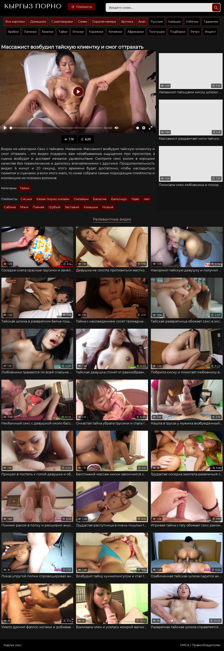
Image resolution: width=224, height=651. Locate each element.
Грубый (54, 207)
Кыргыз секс (13, 645)
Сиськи (26, 199)
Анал (141, 21)
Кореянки (96, 32)
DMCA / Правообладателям (200, 645)
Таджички (211, 21)
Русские (157, 21)
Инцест (210, 32)
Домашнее (38, 21)
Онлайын (81, 199)
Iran (147, 199)
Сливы (82, 21)
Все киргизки (15, 21)
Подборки (177, 32)
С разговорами (62, 21)
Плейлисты (81, 6)
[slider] (55, 128)
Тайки (63, 32)
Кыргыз (32, 6)
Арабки (13, 32)
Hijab (135, 199)
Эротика (127, 21)
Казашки (174, 21)
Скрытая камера (104, 21)
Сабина (10, 207)
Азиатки (47, 32)
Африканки (135, 32)
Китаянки (115, 32)
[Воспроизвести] (5, 128)
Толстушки (157, 32)
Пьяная (38, 207)
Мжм (24, 207)
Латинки (30, 32)
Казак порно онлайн (52, 199)
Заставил (72, 207)
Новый (107, 207)
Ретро (195, 32)
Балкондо (119, 199)
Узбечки (192, 21)
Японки (78, 32)
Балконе (100, 199)
